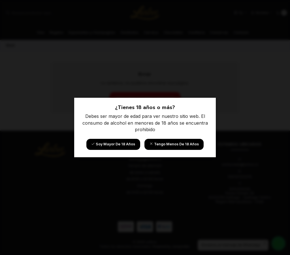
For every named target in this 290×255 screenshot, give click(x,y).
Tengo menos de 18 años (174, 144)
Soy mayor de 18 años (113, 144)
